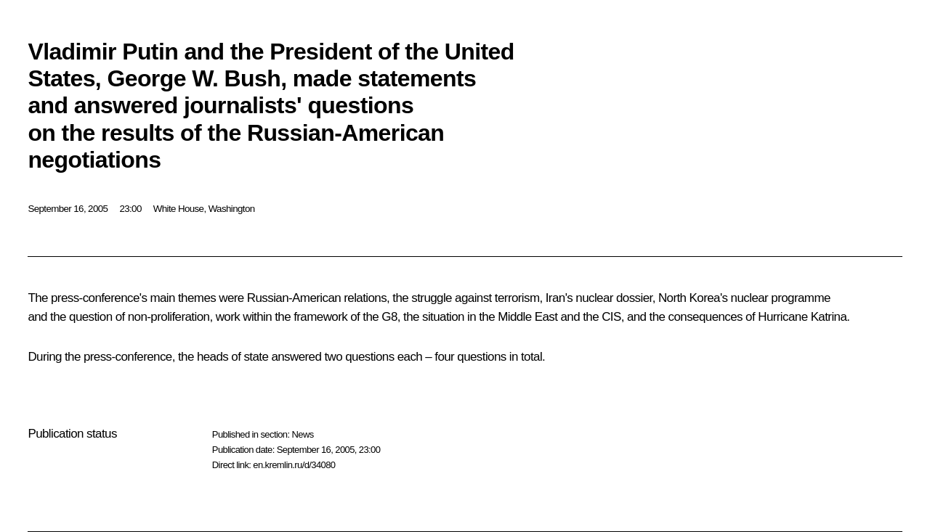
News (302, 434)
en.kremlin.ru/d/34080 (294, 464)
